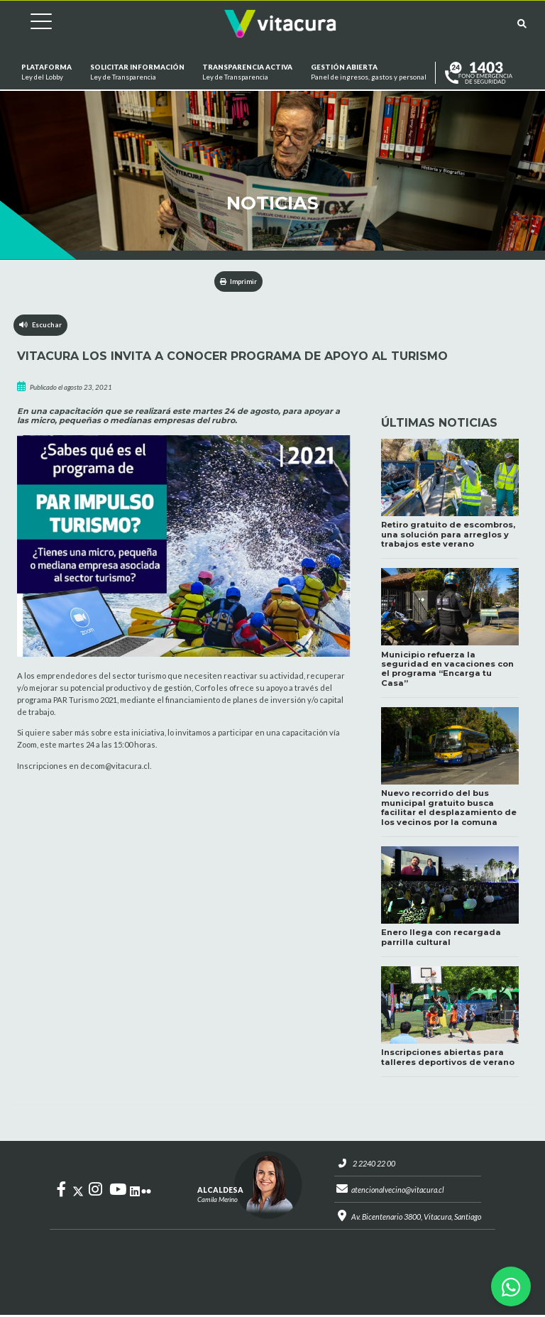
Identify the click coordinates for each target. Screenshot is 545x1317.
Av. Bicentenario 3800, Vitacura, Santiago (416, 1218)
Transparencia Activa (247, 73)
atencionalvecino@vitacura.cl (397, 1191)
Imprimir (239, 281)
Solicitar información (136, 73)
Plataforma (46, 73)
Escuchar (40, 325)
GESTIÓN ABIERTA (368, 73)
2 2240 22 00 (371, 1164)
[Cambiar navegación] (30, 24)
